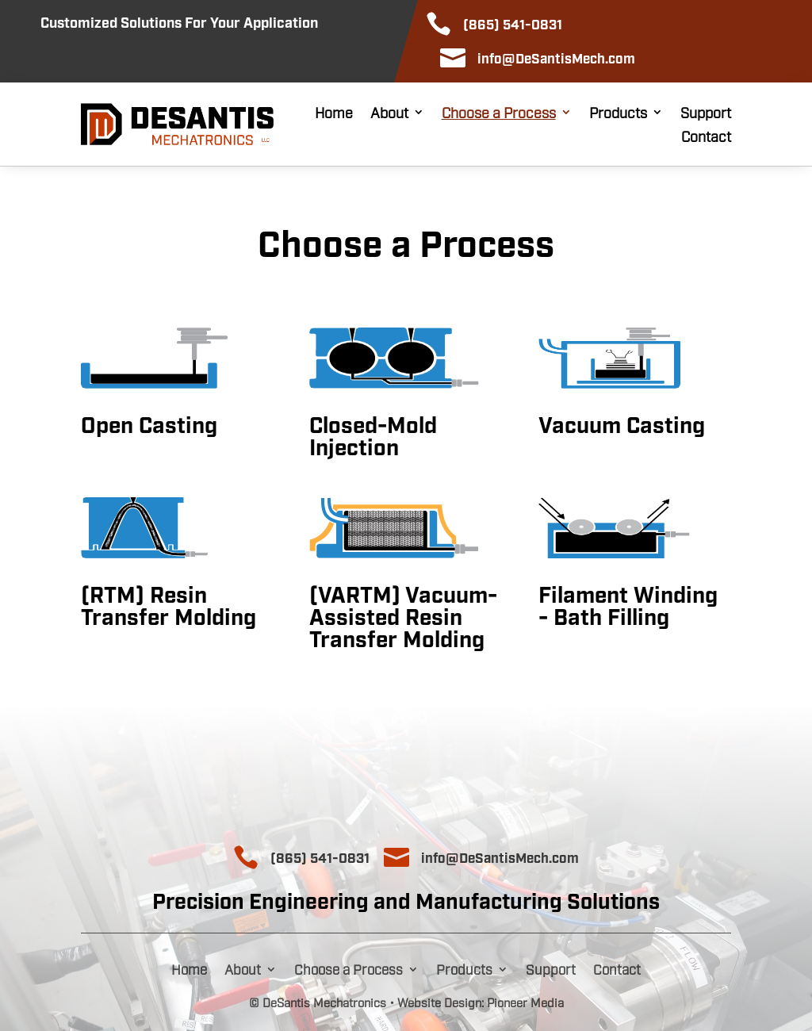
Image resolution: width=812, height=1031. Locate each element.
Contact (706, 137)
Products (618, 113)
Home (334, 113)
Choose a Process (499, 113)
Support (705, 113)
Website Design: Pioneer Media (480, 1002)
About (389, 113)
